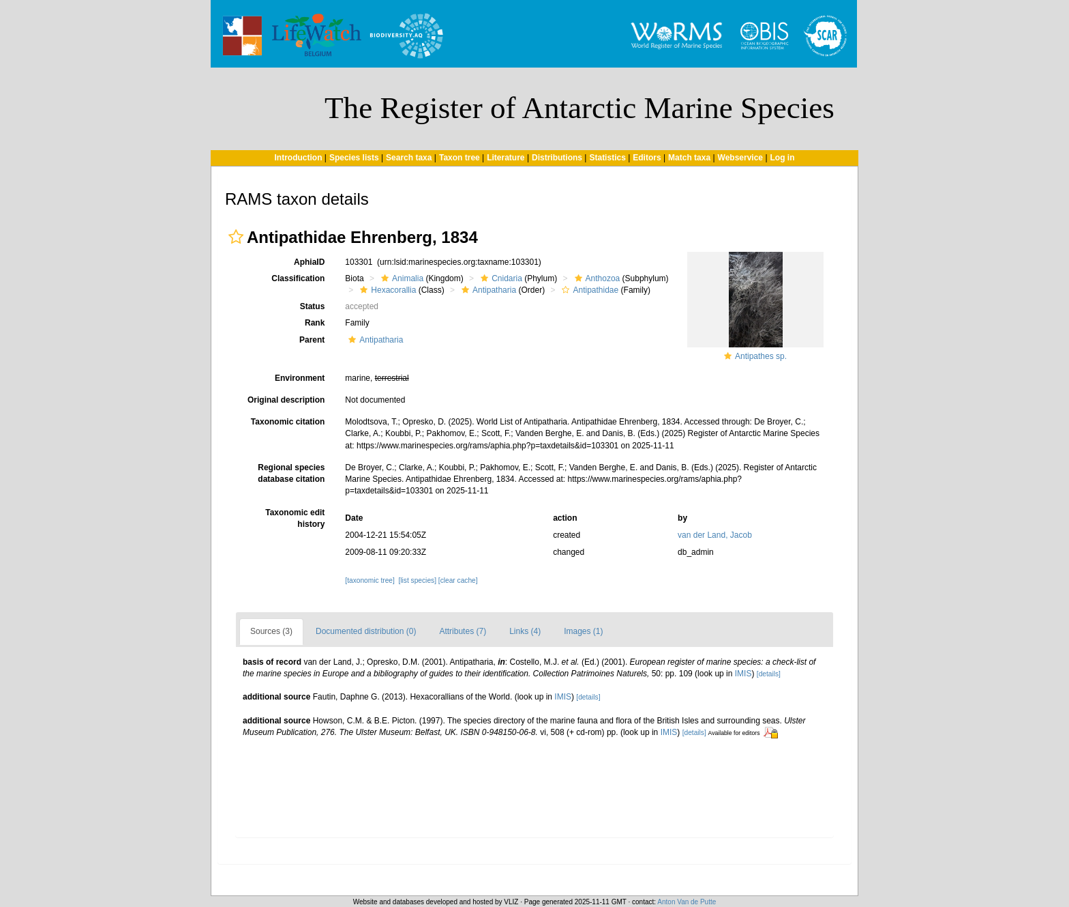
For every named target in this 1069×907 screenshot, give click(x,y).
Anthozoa (595, 278)
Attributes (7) (462, 631)
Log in (782, 157)
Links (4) (525, 631)
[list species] (417, 580)
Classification (298, 278)
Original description (286, 400)
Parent (312, 340)
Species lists (354, 157)
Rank (315, 323)
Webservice (741, 157)
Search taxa (409, 157)
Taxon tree (459, 157)
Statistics (607, 157)
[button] (236, 237)
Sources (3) (271, 631)
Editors (647, 157)
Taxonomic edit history (295, 518)
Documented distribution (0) (366, 631)
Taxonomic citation (288, 422)
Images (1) (583, 631)
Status (312, 306)
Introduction (298, 157)
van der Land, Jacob (715, 535)
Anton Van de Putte (686, 902)
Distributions (557, 157)
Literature (505, 157)
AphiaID (309, 262)
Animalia (400, 278)
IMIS (743, 673)
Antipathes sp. (761, 356)
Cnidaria (499, 278)
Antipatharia (487, 290)
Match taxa (689, 157)
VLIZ (511, 902)
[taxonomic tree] (369, 580)
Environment (300, 378)
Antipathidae (588, 290)
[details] (769, 674)
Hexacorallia (386, 290)
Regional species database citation (291, 473)
